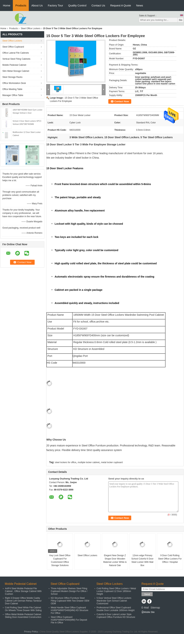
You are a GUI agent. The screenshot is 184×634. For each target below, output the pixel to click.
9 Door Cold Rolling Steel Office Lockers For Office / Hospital (170, 558)
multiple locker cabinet (89, 462)
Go (180, 20)
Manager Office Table (12, 95)
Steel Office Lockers (30, 28)
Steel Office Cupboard (13, 47)
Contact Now (121, 101)
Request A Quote (120, 5)
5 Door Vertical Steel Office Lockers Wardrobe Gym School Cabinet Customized (114, 601)
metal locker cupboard (112, 462)
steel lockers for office (65, 462)
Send (147, 594)
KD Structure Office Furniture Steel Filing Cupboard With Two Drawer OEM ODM (70, 601)
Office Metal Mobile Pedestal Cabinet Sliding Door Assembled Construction (23, 615)
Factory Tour (55, 5)
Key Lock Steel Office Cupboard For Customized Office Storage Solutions (60, 560)
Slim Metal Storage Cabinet (15, 71)
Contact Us (98, 5)
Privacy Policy (31, 631)
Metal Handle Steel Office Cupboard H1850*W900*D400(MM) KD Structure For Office (69, 610)
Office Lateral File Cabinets (15, 53)
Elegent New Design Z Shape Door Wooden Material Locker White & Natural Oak (114, 560)
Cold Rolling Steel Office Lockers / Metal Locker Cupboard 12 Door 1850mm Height (116, 591)
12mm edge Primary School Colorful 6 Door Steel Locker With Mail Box (142, 560)
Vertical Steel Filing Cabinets (16, 59)
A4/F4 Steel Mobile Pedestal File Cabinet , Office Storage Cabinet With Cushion (23, 591)
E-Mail (145, 607)
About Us (37, 5)
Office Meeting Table (12, 89)
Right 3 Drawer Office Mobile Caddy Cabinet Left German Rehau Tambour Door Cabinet (23, 601)
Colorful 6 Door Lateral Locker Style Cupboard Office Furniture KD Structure (116, 615)
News (139, 5)
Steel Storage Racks (12, 77)
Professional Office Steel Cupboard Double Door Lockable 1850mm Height (116, 609)
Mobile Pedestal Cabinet (14, 65)
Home (6, 5)
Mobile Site (147, 612)
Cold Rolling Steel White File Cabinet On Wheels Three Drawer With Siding (23, 609)
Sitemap (155, 607)
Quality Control (77, 5)
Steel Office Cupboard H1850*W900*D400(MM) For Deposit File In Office (69, 620)
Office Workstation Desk (14, 83)
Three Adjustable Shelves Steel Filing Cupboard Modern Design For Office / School (69, 591)
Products (20, 5)
